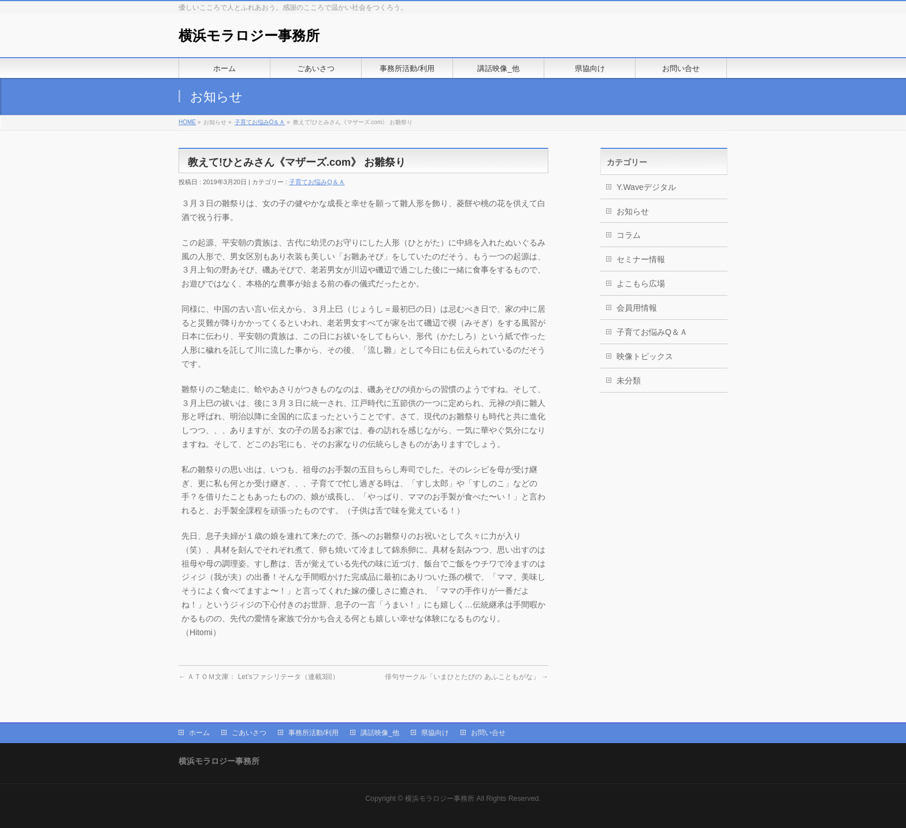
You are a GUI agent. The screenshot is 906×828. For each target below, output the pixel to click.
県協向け (435, 733)
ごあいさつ (249, 733)
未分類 (629, 380)
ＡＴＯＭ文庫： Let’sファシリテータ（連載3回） (259, 677)
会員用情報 (637, 307)
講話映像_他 (380, 733)
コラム (629, 235)
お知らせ (633, 211)
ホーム (199, 733)
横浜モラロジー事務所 (249, 35)
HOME (187, 122)
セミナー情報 (641, 259)
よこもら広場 (641, 283)
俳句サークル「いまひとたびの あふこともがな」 (466, 677)
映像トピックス (645, 356)
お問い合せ (488, 733)
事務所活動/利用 (313, 733)
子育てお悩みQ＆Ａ (260, 122)
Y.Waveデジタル (646, 187)
